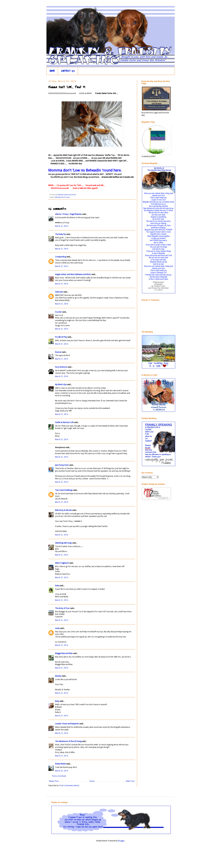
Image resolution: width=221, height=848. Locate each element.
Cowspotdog (60, 257)
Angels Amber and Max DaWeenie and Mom (73, 274)
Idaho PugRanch (62, 563)
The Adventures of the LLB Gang (68, 741)
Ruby (57, 701)
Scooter (58, 312)
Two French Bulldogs (64, 490)
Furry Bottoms (61, 367)
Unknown (59, 292)
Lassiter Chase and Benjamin (67, 724)
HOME (52, 71)
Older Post (130, 781)
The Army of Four (62, 608)
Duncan (58, 352)
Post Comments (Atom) (69, 785)
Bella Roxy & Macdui (63, 510)
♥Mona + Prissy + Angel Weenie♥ (68, 214)
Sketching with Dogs (63, 543)
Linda (57, 628)
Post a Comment (59, 776)
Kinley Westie (60, 764)
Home (91, 781)
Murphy (58, 676)
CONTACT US (68, 71)
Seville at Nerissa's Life (64, 422)
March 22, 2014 (61, 771)
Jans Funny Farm (62, 465)
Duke (57, 586)
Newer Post (53, 781)
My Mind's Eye (61, 384)
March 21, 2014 (61, 226)
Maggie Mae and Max (64, 653)
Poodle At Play (61, 337)
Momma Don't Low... (63, 197)
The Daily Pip (60, 234)
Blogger (121, 841)
